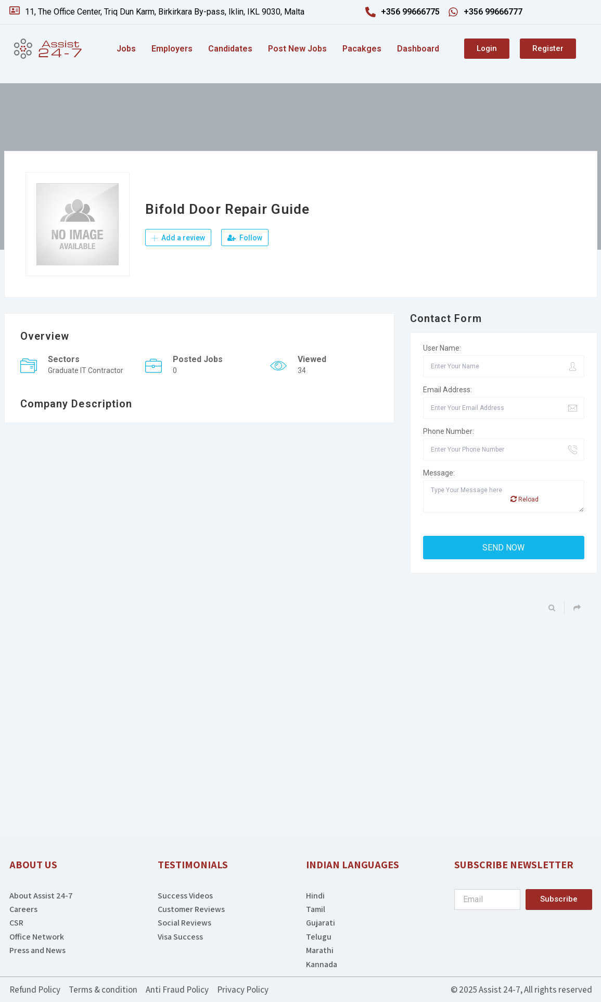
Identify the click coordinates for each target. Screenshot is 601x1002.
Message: (439, 473)
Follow (244, 238)
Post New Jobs (297, 49)
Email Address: (447, 390)
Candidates (230, 49)
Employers (172, 49)
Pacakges (361, 49)
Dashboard (418, 49)
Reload (524, 499)
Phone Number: (448, 431)
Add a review (178, 238)
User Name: (442, 348)
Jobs (126, 49)
